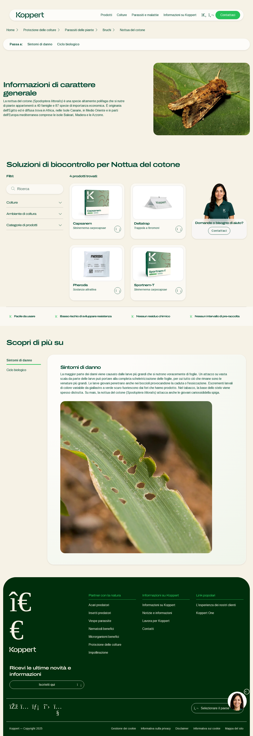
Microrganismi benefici (104, 636)
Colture (122, 15)
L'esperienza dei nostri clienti (216, 605)
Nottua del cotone (132, 30)
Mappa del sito (234, 728)
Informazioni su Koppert (179, 15)
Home (10, 30)
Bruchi (107, 30)
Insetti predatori (100, 613)
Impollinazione (98, 652)
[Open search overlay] (204, 15)
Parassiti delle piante (79, 30)
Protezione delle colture (39, 30)
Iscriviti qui (61, 685)
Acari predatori (99, 605)
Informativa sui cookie (206, 728)
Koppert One (205, 613)
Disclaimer (182, 728)
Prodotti (106, 15)
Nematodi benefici (101, 628)
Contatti (148, 628)
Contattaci (227, 15)
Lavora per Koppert (156, 621)
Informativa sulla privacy (156, 728)
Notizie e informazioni (157, 613)
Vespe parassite (100, 621)
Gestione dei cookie (123, 728)
